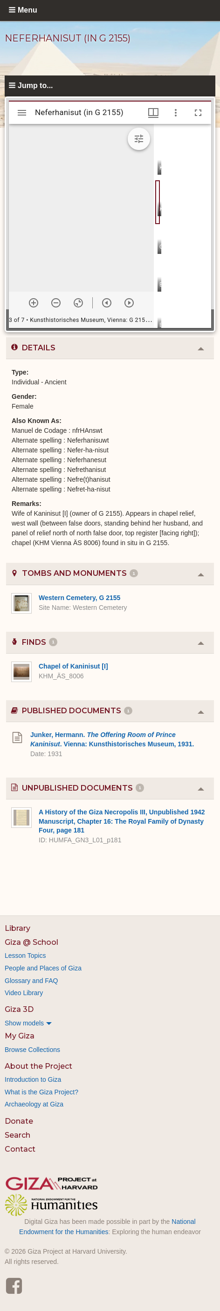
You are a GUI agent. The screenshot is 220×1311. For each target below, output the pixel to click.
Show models (24, 1023)
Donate (19, 1121)
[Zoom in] (33, 303)
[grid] (182, 226)
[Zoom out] (56, 303)
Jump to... (35, 85)
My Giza (19, 1035)
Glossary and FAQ (31, 980)
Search (17, 1135)
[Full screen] (198, 113)
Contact (20, 1149)
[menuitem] (110, 1023)
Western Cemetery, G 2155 (79, 597)
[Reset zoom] (78, 303)
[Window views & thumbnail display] (153, 113)
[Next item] (129, 303)
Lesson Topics (25, 955)
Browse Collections (32, 1049)
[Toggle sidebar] (22, 113)
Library (17, 928)
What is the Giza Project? (41, 1092)
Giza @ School (31, 942)
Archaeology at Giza (34, 1104)
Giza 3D (19, 1009)
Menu (27, 10)
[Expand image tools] (139, 139)
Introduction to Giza (33, 1079)
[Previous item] (107, 303)
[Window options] (176, 113)
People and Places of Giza (43, 968)
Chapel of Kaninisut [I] (73, 666)
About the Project (38, 1066)
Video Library (24, 993)
